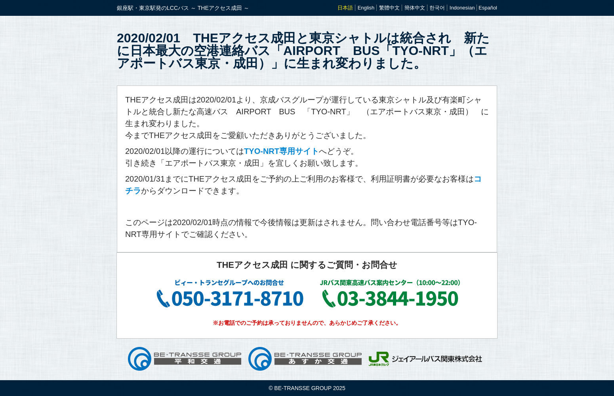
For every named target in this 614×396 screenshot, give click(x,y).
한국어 (437, 8)
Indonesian (462, 8)
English (366, 8)
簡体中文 (414, 8)
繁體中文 (389, 8)
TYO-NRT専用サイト (281, 151)
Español (488, 8)
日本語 (345, 8)
